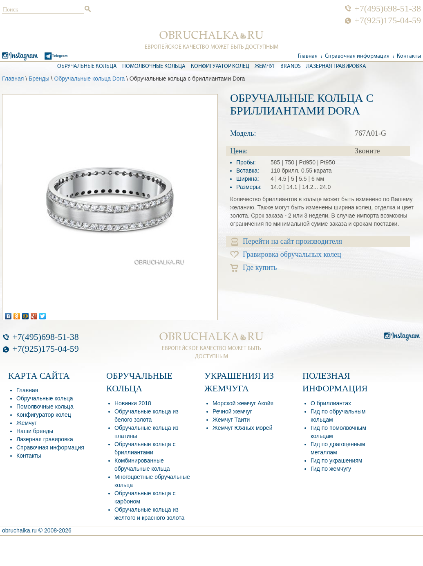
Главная (308, 56)
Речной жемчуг (232, 411)
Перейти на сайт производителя (286, 241)
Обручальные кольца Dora (89, 78)
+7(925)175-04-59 (387, 20)
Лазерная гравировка (336, 66)
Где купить (253, 267)
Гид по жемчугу (331, 468)
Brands (290, 66)
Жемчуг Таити (231, 419)
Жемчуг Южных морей (242, 427)
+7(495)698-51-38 (387, 8)
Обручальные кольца (87, 66)
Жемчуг (265, 66)
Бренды (39, 78)
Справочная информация (357, 56)
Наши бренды (34, 431)
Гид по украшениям (336, 460)
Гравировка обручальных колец (285, 254)
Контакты (409, 56)
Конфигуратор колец (220, 66)
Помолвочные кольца (154, 66)
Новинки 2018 (132, 403)
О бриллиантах (331, 403)
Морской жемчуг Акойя (243, 403)
